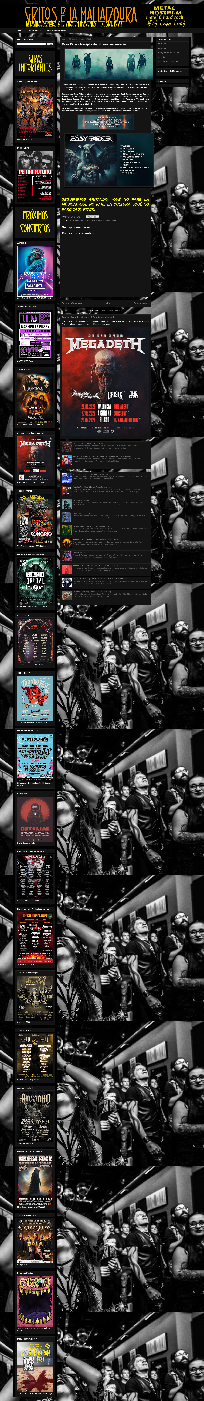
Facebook (162, 43)
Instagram (162, 48)
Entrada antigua (141, 303)
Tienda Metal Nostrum (57, 30)
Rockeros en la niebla (81, 513)
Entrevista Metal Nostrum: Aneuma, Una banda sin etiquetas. (97, 566)
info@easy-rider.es (95, 111)
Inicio (20, 30)
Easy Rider (74, 220)
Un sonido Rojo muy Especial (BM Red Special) (92, 592)
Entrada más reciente (72, 303)
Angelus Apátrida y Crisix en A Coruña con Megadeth (88, 317)
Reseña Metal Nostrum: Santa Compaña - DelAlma (93, 526)
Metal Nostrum (96, 220)
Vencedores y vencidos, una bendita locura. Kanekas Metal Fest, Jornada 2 (103, 456)
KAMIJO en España (81, 500)
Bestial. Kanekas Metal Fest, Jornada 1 (88, 443)
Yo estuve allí (35, 30)
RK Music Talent (109, 220)
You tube (161, 57)
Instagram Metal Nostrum (168, 52)
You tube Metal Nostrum (168, 61)
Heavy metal (85, 220)
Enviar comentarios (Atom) (111, 310)
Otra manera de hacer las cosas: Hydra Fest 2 (91, 474)
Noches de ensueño (81, 552)
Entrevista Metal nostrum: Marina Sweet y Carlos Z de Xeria (96, 539)
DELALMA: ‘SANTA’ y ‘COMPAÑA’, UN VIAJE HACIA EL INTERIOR (100, 579)
